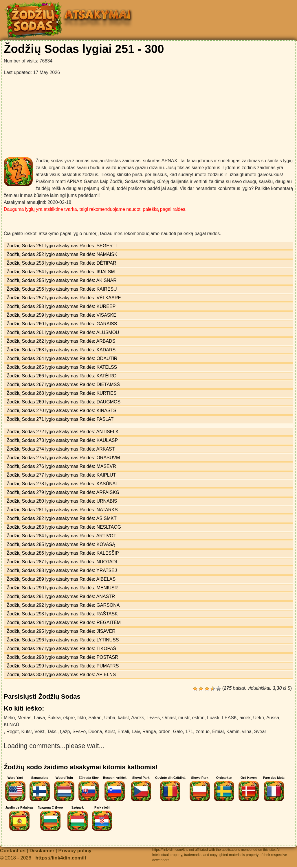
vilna (247, 731)
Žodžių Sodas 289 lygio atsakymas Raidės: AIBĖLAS (61, 579)
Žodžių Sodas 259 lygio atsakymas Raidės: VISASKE (61, 315)
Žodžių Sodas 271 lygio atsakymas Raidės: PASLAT (60, 419)
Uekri (258, 717)
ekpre (69, 717)
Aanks (137, 717)
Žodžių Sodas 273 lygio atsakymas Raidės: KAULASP (62, 440)
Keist (109, 731)
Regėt (12, 731)
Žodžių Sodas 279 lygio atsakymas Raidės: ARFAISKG (63, 492)
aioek (244, 717)
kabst (123, 717)
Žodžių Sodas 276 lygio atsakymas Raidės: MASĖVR (61, 466)
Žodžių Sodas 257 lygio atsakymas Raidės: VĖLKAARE (64, 297)
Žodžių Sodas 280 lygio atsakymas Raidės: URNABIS (62, 501)
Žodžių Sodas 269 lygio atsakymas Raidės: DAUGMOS (63, 401)
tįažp (65, 731)
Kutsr (26, 731)
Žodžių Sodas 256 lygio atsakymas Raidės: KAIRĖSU (62, 289)
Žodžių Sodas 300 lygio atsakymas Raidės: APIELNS (61, 674)
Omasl (169, 717)
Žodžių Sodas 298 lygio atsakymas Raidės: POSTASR (62, 657)
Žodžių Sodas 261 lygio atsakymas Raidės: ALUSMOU (63, 332)
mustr (184, 717)
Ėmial (218, 731)
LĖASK (229, 717)
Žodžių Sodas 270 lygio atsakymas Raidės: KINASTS (61, 410)
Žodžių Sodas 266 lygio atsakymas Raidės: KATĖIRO (61, 375)
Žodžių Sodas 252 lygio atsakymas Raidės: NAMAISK (62, 254)
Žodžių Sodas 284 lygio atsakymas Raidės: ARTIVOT (61, 535)
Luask (213, 717)
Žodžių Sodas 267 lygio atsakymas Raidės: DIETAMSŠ (63, 384)
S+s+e (79, 731)
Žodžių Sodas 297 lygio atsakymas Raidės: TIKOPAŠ (61, 648)
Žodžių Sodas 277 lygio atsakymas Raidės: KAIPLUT (61, 475)
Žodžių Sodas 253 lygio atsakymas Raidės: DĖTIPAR (61, 263)
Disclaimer (42, 850)
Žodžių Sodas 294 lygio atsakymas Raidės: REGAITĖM (64, 622)
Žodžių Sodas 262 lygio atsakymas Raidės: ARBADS (61, 341)
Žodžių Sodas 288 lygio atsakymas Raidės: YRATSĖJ (62, 570)
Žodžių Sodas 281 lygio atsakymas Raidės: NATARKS (62, 509)
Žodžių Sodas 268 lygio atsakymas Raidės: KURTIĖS (61, 393)
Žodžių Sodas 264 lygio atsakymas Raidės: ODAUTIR (62, 358)
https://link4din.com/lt (60, 858)
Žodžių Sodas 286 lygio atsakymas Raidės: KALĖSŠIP (63, 553)
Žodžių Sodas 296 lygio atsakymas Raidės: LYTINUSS (63, 639)
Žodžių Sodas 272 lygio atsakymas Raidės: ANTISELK (63, 431)
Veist (39, 731)
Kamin (232, 731)
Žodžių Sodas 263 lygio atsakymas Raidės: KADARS (61, 349)
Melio (9, 717)
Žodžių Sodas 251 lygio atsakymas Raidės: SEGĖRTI (62, 245)
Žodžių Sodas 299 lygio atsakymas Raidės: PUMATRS (63, 665)
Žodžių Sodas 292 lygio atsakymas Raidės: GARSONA (63, 605)
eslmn (198, 717)
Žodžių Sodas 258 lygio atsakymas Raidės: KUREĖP (61, 306)
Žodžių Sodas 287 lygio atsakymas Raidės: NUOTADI (62, 561)
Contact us (12, 850)
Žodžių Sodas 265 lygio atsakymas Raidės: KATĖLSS (62, 367)
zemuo (203, 731)
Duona (95, 731)
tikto (81, 717)
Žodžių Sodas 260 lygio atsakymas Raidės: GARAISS (62, 323)
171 (189, 731)
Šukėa (53, 717)
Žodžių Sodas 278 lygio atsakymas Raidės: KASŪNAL (62, 483)
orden (164, 731)
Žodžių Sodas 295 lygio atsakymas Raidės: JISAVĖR (61, 631)
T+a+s (153, 717)
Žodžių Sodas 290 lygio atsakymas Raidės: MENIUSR (62, 587)
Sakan (95, 717)
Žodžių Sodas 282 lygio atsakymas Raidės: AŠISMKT (62, 518)
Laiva (39, 717)
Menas (24, 717)
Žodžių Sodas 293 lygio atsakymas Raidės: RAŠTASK (62, 613)
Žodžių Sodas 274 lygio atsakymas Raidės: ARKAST (61, 449)
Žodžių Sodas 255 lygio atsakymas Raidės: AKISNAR (62, 280)
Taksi (52, 731)
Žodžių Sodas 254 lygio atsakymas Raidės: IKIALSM (61, 271)
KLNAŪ (11, 724)
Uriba (109, 717)
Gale (178, 731)
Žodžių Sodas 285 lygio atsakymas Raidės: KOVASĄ (61, 544)
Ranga (149, 731)
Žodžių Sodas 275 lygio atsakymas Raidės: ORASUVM (63, 457)
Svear (260, 731)
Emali (123, 731)
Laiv (136, 731)
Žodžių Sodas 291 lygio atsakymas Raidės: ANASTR (61, 596)
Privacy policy (74, 850)
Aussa (272, 717)
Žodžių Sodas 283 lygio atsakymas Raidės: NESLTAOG (64, 527)
